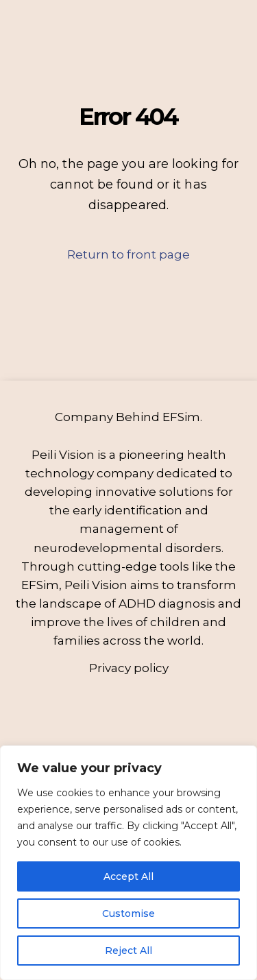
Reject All (128, 950)
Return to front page (128, 254)
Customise (128, 913)
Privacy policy (129, 668)
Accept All (128, 876)
